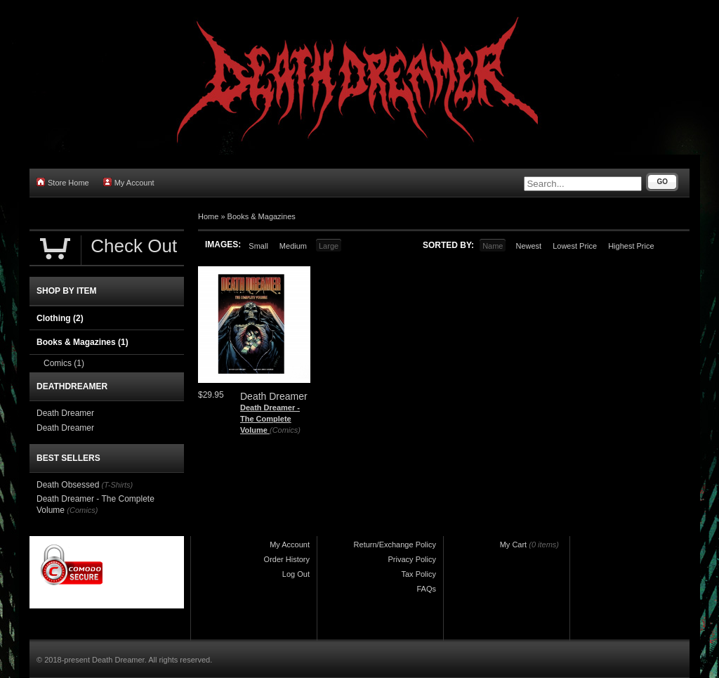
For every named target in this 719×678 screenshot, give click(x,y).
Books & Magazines (261, 216)
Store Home (63, 182)
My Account (128, 182)
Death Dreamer (65, 413)
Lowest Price (575, 246)
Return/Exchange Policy (395, 544)
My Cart (513, 544)
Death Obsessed (68, 485)
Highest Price (631, 246)
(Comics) (285, 430)
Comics (64, 363)
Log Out (296, 574)
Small (258, 246)
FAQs (426, 589)
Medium (293, 246)
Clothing (60, 318)
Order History (287, 559)
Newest (528, 246)
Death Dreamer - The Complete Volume (270, 418)
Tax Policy (418, 574)
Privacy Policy (412, 559)
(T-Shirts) (117, 485)
